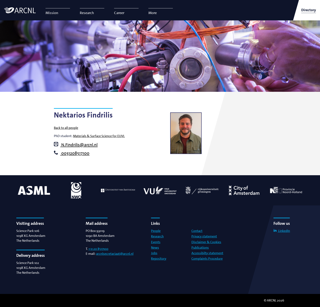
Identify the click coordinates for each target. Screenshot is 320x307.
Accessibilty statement (207, 253)
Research (157, 236)
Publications (200, 247)
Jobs (154, 253)
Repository (158, 258)
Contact (196, 231)
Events (155, 242)
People (156, 231)
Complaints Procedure (207, 258)
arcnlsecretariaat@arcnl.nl (114, 254)
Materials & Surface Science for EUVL (99, 136)
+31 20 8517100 (98, 249)
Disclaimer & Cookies (206, 242)
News (155, 247)
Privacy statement (204, 236)
